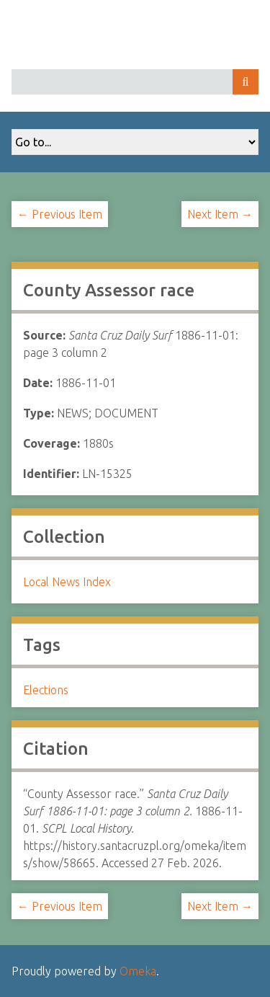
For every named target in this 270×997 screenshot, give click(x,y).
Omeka (138, 971)
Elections (45, 689)
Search (245, 81)
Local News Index (67, 581)
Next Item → (220, 214)
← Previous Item (59, 214)
